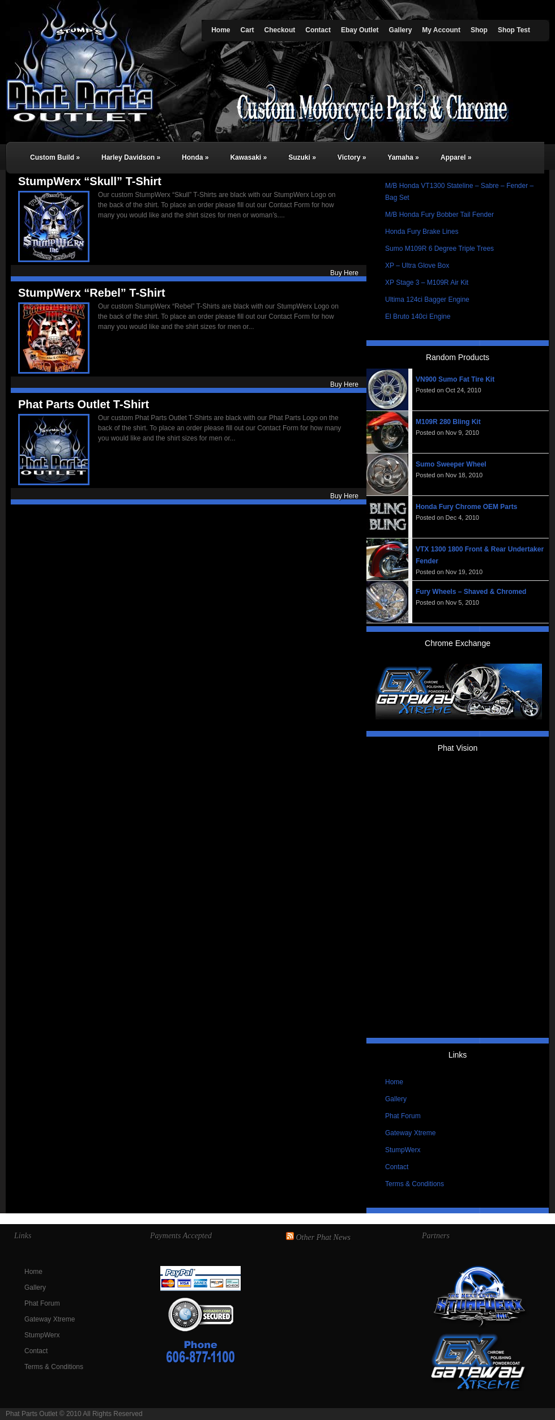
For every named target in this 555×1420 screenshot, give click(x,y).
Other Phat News (323, 1237)
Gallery (400, 30)
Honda (195, 157)
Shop (479, 30)
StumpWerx (402, 1150)
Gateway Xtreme (410, 1133)
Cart (247, 30)
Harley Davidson (130, 157)
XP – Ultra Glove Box (417, 266)
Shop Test (514, 30)
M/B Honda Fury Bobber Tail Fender (439, 215)
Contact (318, 30)
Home (220, 30)
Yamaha (403, 157)
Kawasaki (248, 157)
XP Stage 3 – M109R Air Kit (426, 282)
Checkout (280, 30)
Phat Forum (403, 1116)
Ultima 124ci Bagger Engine (427, 299)
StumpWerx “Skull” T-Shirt (89, 181)
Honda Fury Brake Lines (421, 232)
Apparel (456, 157)
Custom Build (55, 157)
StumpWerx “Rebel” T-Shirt (91, 292)
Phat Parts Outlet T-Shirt (83, 404)
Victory (352, 157)
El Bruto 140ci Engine (417, 316)
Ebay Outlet (360, 30)
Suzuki (302, 157)
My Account (441, 30)
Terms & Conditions (414, 1184)
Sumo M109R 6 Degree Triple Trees (439, 249)
